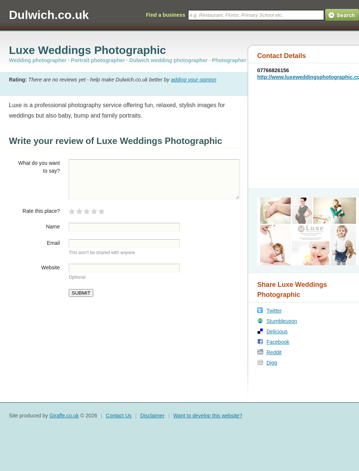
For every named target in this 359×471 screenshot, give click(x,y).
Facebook (277, 342)
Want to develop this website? (207, 416)
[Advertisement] (303, 133)
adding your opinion (193, 80)
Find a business (165, 15)
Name (53, 227)
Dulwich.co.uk (49, 15)
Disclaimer (152, 416)
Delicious (277, 331)
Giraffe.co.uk (64, 416)
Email (53, 243)
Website (50, 267)
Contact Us (119, 416)
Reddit (273, 352)
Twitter (274, 311)
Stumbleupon (281, 321)
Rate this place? (41, 211)
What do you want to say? (39, 167)
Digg (271, 363)
